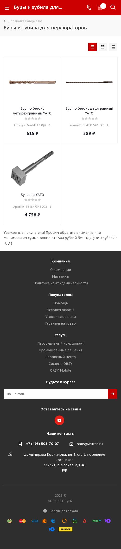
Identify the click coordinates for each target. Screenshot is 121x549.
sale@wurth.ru (90, 444)
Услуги (60, 335)
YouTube (59, 420)
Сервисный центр (60, 357)
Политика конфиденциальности (60, 283)
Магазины (60, 276)
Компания (60, 261)
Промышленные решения (60, 350)
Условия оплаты (60, 310)
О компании (60, 270)
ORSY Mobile (60, 370)
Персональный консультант (60, 343)
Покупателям (60, 294)
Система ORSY (60, 364)
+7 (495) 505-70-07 (42, 443)
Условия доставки (60, 317)
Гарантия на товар (60, 323)
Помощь (60, 303)
